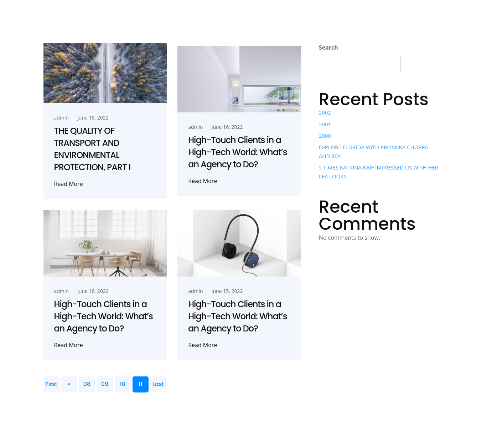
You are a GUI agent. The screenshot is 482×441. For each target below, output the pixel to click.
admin (61, 117)
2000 (325, 135)
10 (122, 384)
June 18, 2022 (93, 117)
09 (104, 384)
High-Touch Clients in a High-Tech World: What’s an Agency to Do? (237, 152)
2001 (325, 124)
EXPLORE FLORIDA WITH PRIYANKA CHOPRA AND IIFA (373, 151)
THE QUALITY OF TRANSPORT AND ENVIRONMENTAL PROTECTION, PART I (92, 149)
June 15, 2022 (227, 291)
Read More (68, 184)
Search (328, 47)
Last (158, 384)
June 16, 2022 (227, 126)
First (51, 384)
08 (86, 384)
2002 (325, 112)
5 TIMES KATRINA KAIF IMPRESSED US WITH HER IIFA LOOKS (378, 171)
